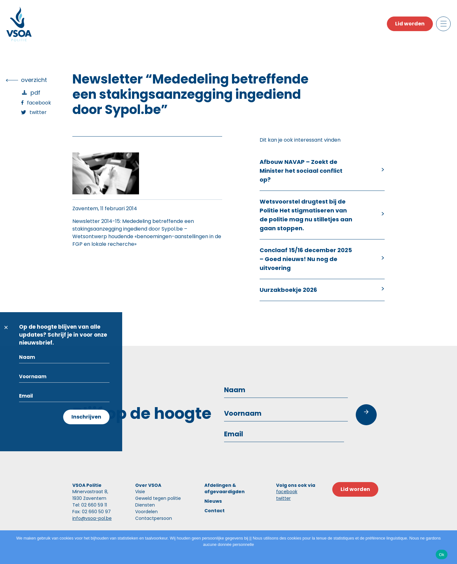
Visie (140, 491)
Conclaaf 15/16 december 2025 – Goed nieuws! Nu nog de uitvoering (306, 259)
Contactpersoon (153, 518)
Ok (441, 554)
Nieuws (213, 501)
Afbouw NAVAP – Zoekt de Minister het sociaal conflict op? (301, 171)
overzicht (34, 80)
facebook (286, 491)
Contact (214, 510)
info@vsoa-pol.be (92, 518)
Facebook (39, 102)
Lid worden (410, 23)
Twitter (38, 112)
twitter (283, 498)
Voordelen (146, 511)
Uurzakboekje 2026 (288, 290)
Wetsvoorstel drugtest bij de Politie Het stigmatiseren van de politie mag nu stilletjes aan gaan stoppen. (306, 215)
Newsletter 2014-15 (96, 221)
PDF (35, 93)
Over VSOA (148, 485)
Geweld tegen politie (158, 498)
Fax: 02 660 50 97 (91, 511)
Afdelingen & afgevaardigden (224, 488)
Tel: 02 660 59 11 (89, 505)
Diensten (145, 505)
